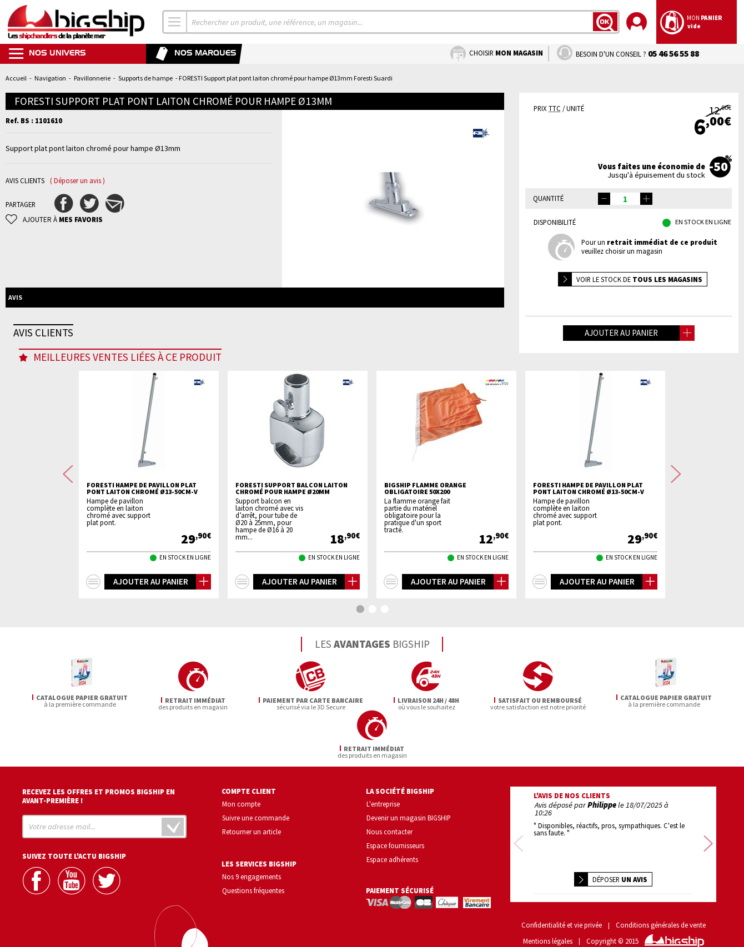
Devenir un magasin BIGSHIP (408, 798)
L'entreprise (383, 784)
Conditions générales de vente (661, 905)
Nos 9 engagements (251, 856)
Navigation (50, 78)
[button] (646, 199)
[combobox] (175, 22)
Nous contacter (389, 811)
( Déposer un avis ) (77, 180)
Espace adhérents (392, 839)
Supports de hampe (145, 78)
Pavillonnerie (92, 78)
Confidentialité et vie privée (561, 905)
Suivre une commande (255, 798)
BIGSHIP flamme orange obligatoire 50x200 (425, 532)
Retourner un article (251, 811)
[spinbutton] (625, 199)
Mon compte (241, 784)
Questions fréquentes (253, 870)
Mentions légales (547, 921)
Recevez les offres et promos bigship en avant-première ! (98, 776)
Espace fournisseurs (395, 825)
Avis (15, 297)
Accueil (16, 78)
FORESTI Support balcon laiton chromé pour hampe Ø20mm (291, 532)
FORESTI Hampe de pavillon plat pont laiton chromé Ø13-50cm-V (142, 532)
